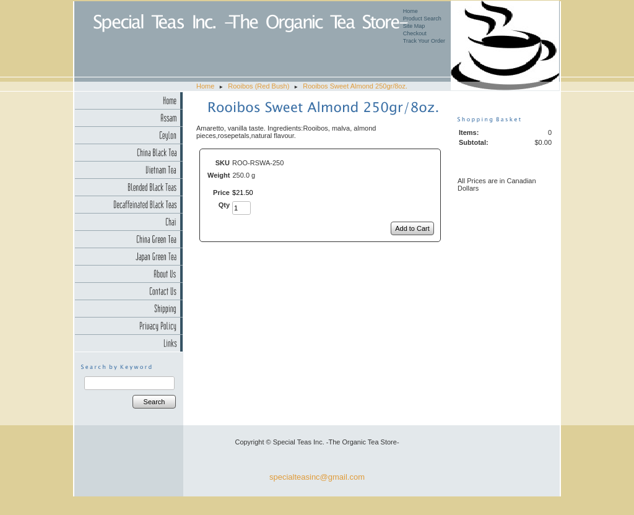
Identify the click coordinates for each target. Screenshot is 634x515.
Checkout (415, 33)
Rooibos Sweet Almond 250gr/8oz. (355, 86)
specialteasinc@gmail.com (317, 477)
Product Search (422, 18)
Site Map (414, 26)
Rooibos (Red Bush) (258, 86)
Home (410, 11)
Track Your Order (424, 41)
